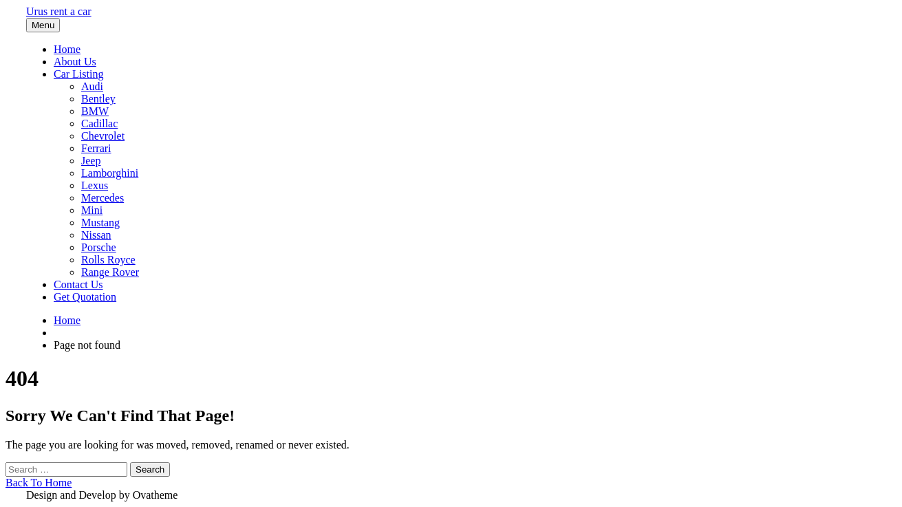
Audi (92, 86)
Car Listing (78, 74)
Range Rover (110, 272)
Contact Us (78, 284)
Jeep (90, 160)
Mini (92, 210)
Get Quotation (85, 297)
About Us (75, 61)
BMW (95, 111)
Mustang (100, 222)
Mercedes (102, 198)
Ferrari (96, 148)
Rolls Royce (108, 260)
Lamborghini (109, 173)
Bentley (98, 99)
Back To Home (39, 482)
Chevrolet (103, 136)
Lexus (94, 185)
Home (67, 49)
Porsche (98, 247)
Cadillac (99, 123)
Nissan (96, 235)
